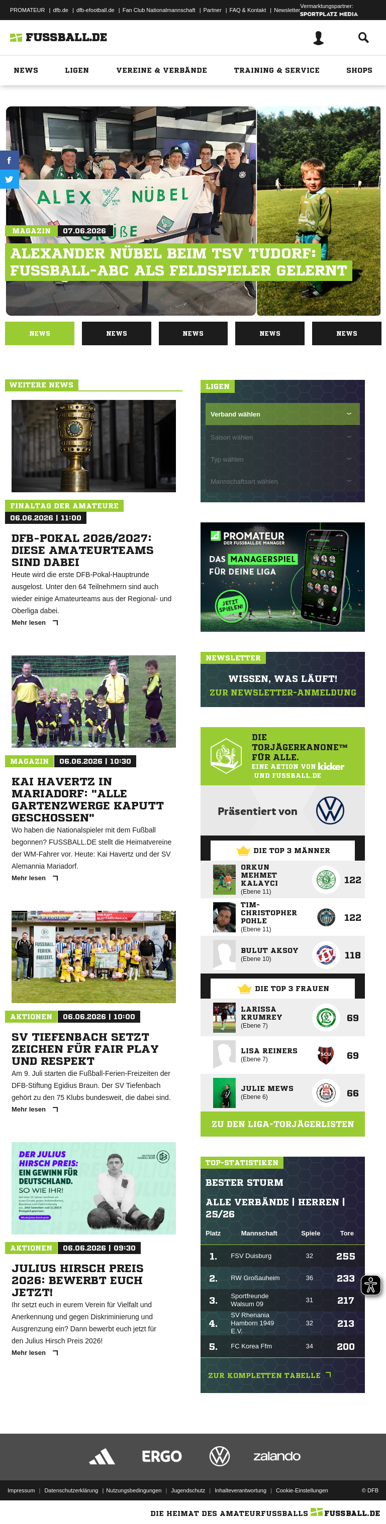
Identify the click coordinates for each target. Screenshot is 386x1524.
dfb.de (60, 10)
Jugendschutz (188, 1490)
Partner (213, 10)
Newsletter (287, 10)
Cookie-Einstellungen (302, 1490)
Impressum (21, 1490)
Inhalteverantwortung (240, 1490)
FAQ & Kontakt (248, 10)
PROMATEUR (27, 10)
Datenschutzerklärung (71, 1490)
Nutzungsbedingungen (133, 1490)
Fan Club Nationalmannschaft (159, 10)
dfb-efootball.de (95, 10)
